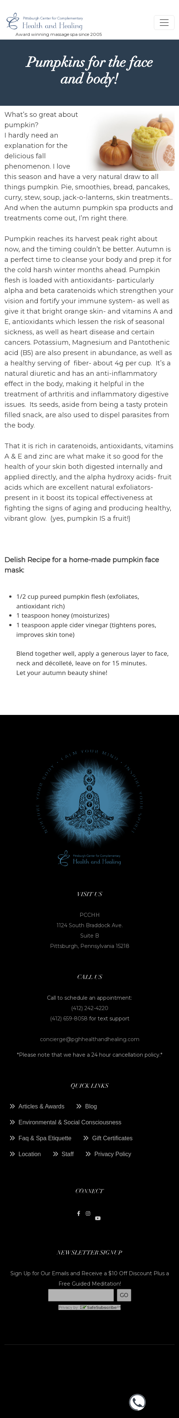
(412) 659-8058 (69, 1018)
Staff (68, 1154)
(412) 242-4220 (89, 1008)
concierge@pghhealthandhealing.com (89, 1039)
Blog (91, 1106)
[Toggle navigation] (164, 22)
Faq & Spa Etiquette (44, 1138)
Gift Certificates (112, 1138)
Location (29, 1154)
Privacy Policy (112, 1154)
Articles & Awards (41, 1106)
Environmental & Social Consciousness (69, 1122)
